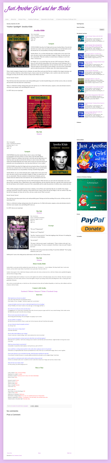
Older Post (69, 453)
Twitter (43, 291)
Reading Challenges (33, 19)
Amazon (39, 213)
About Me (13, 19)
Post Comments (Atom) (17, 455)
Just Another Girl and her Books (38, 9)
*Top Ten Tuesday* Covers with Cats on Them (94, 86)
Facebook (24, 291)
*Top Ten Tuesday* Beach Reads (91, 70)
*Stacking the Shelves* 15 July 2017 (92, 78)
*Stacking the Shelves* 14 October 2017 (93, 53)
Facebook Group (52, 291)
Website (30, 291)
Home (6, 19)
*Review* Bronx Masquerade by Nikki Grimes (94, 95)
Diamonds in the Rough (47, 19)
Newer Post (9, 453)
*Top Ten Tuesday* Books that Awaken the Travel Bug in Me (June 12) (93, 112)
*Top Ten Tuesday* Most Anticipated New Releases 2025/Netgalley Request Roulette (93, 45)
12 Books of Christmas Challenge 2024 (66, 19)
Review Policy (22, 19)
